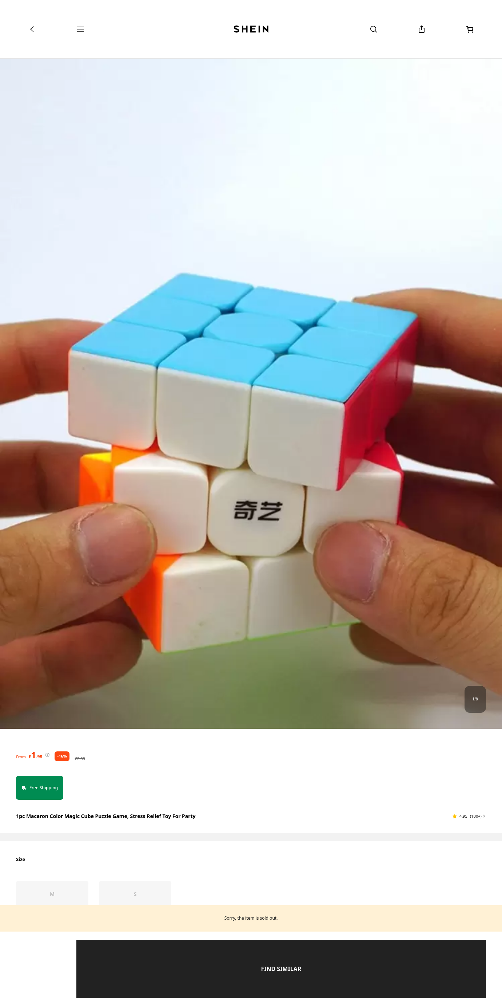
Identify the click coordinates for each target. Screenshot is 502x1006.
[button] (469, 815)
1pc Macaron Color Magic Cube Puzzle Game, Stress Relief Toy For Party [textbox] (105, 816)
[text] (35, 755)
